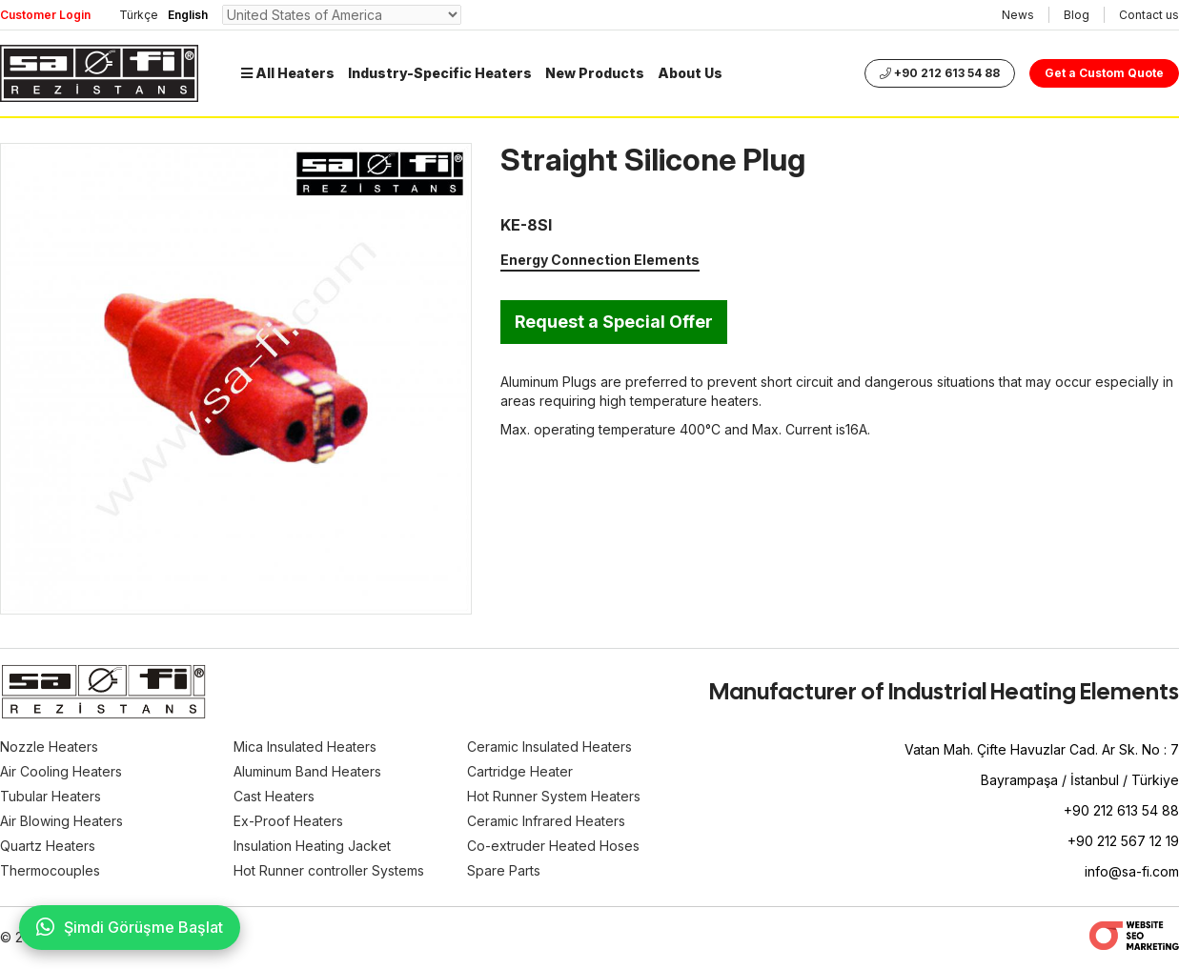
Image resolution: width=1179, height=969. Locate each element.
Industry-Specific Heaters (440, 73)
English (188, 15)
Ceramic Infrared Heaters (546, 821)
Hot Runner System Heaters (553, 796)
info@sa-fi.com (1132, 871)
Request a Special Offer (614, 322)
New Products (594, 73)
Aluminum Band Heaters (307, 771)
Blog (1076, 15)
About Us (690, 73)
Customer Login (45, 15)
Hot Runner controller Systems (329, 870)
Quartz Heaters (47, 846)
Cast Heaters (274, 796)
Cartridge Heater (520, 771)
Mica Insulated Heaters (305, 746)
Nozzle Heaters (49, 746)
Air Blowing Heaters (61, 821)
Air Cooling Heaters (61, 771)
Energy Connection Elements (600, 260)
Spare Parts (503, 870)
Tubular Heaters (50, 796)
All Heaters (288, 73)
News (1018, 15)
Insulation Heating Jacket (312, 846)
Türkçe (138, 15)
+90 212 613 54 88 (940, 73)
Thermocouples (50, 870)
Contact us (1149, 15)
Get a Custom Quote (1104, 73)
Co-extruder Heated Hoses (553, 846)
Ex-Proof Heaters (288, 821)
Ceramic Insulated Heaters (549, 746)
